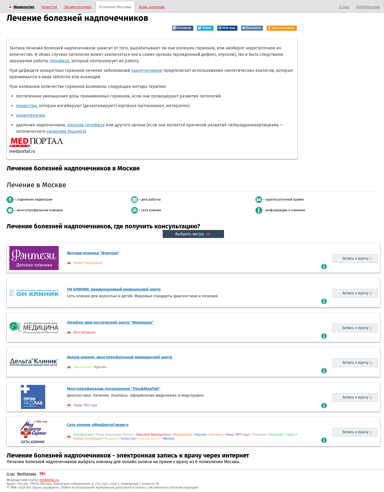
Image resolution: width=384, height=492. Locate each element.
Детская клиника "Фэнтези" (93, 253)
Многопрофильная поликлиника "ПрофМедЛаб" (114, 388)
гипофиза (59, 60)
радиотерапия (30, 115)
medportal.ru (49, 480)
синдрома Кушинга (65, 131)
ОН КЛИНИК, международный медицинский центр (114, 289)
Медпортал (24, 7)
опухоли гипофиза (86, 124)
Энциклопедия (77, 7)
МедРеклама (368, 7)
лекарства (26, 105)
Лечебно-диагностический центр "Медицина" (110, 322)
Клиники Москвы (115, 7)
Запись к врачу (355, 258)
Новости (49, 7)
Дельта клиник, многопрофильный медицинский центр (119, 357)
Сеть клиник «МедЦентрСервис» (98, 424)
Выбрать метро (193, 234)
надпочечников (146, 70)
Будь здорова (152, 7)
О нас (344, 7)
